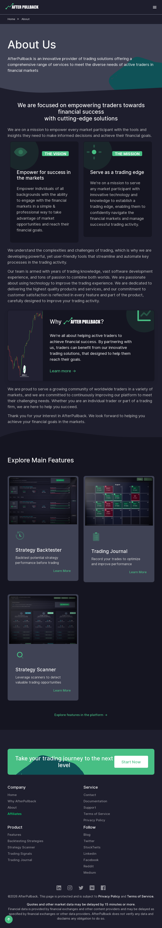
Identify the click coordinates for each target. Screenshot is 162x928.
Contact (90, 795)
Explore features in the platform (78, 715)
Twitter (89, 841)
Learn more (60, 371)
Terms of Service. (140, 896)
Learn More (62, 571)
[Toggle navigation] (154, 7)
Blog (87, 835)
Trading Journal (20, 860)
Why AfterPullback (22, 801)
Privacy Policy (94, 820)
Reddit (89, 866)
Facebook (91, 860)
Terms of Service (97, 814)
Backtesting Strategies (25, 841)
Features (14, 835)
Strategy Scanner (21, 847)
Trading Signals (20, 854)
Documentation (95, 801)
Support (90, 807)
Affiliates (15, 814)
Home (11, 19)
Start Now (131, 762)
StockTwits (92, 847)
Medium (90, 873)
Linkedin (90, 854)
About (26, 19)
